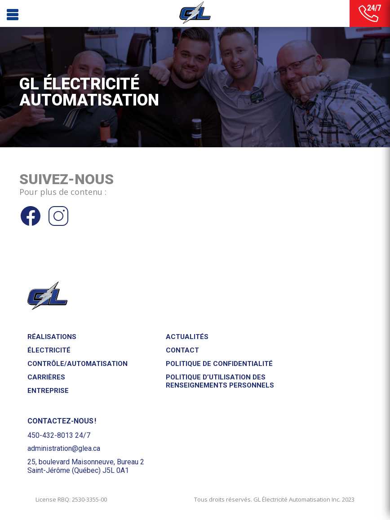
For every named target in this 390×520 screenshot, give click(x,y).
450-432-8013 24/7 (58, 435)
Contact (182, 350)
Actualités (187, 337)
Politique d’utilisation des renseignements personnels (220, 381)
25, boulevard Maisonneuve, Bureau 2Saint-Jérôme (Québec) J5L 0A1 (85, 466)
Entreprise (48, 391)
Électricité (49, 350)
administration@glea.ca (63, 448)
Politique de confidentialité (219, 364)
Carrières (46, 377)
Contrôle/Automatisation (77, 364)
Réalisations (51, 337)
